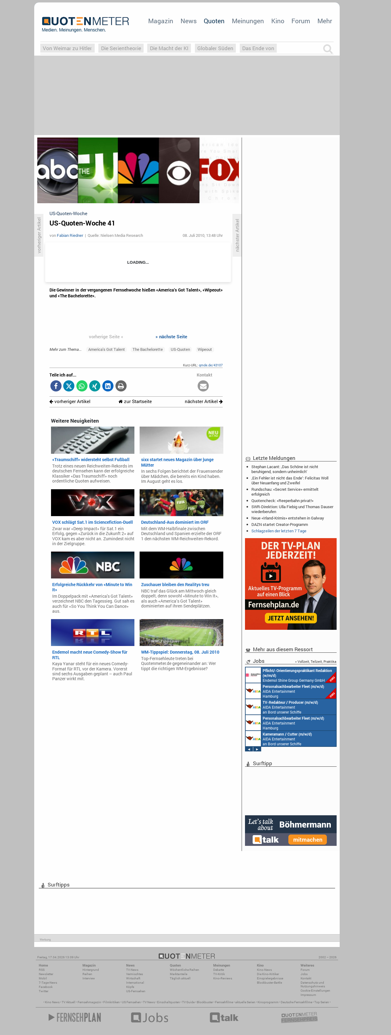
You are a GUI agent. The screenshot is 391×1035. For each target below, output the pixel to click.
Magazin (160, 21)
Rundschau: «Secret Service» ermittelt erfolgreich (285, 491)
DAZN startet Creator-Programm (279, 524)
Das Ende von (258, 48)
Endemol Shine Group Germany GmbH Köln (291, 675)
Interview (88, 978)
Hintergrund (90, 970)
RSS (42, 970)
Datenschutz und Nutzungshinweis (313, 984)
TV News (149, 1002)
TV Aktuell (68, 1002)
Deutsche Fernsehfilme (296, 1002)
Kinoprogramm (268, 1002)
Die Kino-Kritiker (268, 974)
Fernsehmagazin (89, 1002)
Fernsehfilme (224, 1002)
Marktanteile (178, 974)
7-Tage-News (48, 983)
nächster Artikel (204, 401)
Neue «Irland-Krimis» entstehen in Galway (287, 518)
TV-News (132, 970)
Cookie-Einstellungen (315, 991)
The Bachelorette (148, 349)
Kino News (52, 1002)
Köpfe (130, 987)
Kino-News (264, 970)
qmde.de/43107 (211, 365)
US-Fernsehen (135, 991)
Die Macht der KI (169, 48)
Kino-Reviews (222, 978)
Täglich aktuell (180, 978)
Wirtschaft (133, 978)
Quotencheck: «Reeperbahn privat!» (282, 500)
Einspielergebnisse (270, 978)
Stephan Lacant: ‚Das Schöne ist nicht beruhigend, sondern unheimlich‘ (284, 469)
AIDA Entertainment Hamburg (291, 691)
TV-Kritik (219, 974)
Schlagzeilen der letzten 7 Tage (278, 531)
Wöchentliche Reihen (184, 970)
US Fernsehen (131, 1002)
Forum (300, 21)
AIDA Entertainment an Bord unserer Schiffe (282, 706)
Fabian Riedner (70, 235)
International (135, 983)
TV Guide (188, 1002)
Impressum (308, 995)
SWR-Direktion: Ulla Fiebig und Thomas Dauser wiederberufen (292, 509)
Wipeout (205, 349)
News (189, 21)
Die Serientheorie (121, 48)
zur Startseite (135, 401)
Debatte (218, 970)
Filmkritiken (111, 1002)
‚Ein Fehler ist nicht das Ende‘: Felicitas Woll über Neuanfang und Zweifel (289, 480)
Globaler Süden (215, 48)
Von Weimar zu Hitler (67, 48)
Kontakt (306, 978)
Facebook (46, 987)
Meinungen (248, 21)
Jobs (304, 974)
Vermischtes (134, 974)
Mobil (43, 978)
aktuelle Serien (245, 1002)
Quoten (214, 21)
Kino (277, 21)
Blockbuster (205, 1002)
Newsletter (46, 974)
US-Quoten (180, 349)
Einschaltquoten (168, 1002)
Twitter (43, 991)
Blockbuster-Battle (269, 983)
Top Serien (321, 1002)
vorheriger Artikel (69, 401)
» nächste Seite (171, 336)
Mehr (324, 21)
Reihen (87, 974)
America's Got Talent (106, 349)
